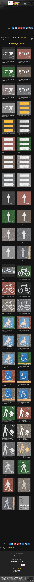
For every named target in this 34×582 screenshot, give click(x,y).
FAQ (17, 557)
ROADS (20, 37)
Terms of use (17, 570)
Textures (3, 37)
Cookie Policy (16, 571)
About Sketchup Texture (17, 554)
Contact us (17, 555)
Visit (16, 565)
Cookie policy (30, 580)
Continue (31, 577)
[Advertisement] (17, 16)
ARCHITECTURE (11, 37)
